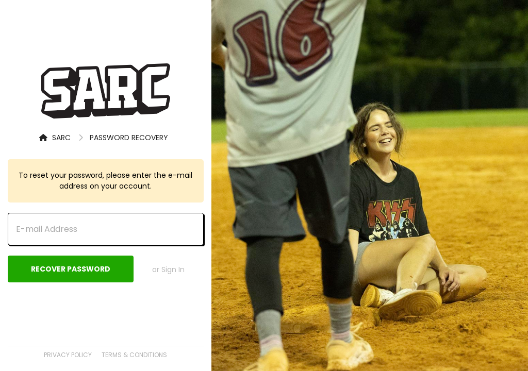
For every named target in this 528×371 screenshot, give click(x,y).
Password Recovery (129, 137)
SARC (55, 137)
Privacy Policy (68, 354)
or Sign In (168, 269)
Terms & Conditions (134, 354)
